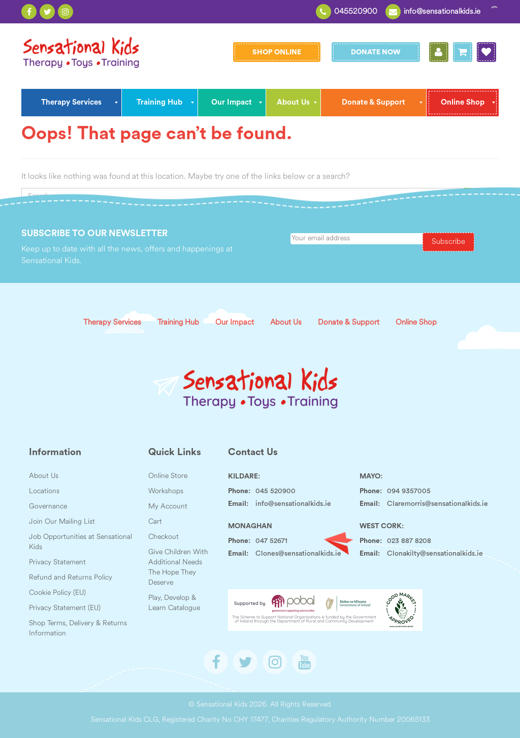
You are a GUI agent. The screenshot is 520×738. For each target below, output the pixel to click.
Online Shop (416, 323)
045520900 (355, 12)
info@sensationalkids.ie (442, 12)
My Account (167, 506)
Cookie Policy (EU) (57, 593)
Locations (44, 491)
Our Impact (234, 323)
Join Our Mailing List (62, 522)
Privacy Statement (57, 562)
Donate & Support (348, 323)
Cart (155, 522)
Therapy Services (112, 323)
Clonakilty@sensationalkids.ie (435, 553)
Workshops (165, 491)
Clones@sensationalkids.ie (298, 553)
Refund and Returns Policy (70, 578)
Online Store (167, 476)
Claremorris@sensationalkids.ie (437, 503)
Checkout (163, 537)
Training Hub (178, 323)
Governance (48, 506)
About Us (286, 323)
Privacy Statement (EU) (65, 608)
